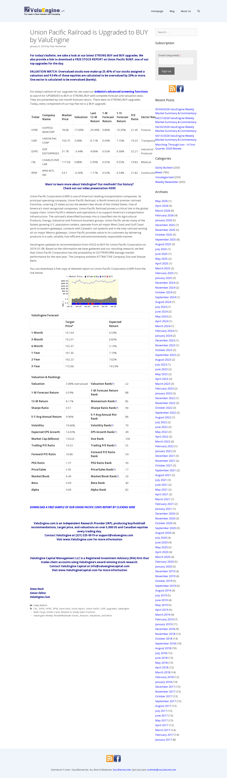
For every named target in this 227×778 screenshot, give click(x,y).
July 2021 (161, 480)
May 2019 (161, 605)
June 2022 (161, 427)
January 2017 (163, 739)
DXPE (41, 608)
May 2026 (161, 201)
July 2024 (161, 307)
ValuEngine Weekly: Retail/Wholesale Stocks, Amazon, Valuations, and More (72, 615)
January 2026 (163, 220)
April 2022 (161, 436)
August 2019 (163, 590)
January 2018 (163, 682)
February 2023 (164, 388)
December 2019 (165, 571)
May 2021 (161, 489)
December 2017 (165, 686)
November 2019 (165, 576)
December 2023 (165, 340)
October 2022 (163, 407)
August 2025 (163, 244)
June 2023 (161, 369)
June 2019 (161, 600)
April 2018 (161, 667)
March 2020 (162, 557)
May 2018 (161, 662)
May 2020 (161, 547)
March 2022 (162, 441)
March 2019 (162, 614)
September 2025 (165, 239)
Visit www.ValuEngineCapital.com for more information (89, 570)
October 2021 (163, 465)
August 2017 (163, 706)
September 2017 (165, 701)
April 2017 (161, 725)
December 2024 (165, 282)
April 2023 (161, 379)
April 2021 (161, 494)
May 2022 (161, 432)
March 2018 (162, 672)
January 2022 (163, 451)
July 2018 (161, 653)
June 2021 (161, 484)
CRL (35, 608)
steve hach (64, 608)
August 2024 (163, 302)
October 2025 (163, 234)
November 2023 (165, 345)
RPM (55, 608)
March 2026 (162, 210)
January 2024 (163, 335)
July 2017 (161, 711)
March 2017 (162, 730)
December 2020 (165, 513)
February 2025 (164, 273)
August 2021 (163, 475)
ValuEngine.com (122, 769)
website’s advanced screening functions (121, 91)
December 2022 (165, 398)
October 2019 (163, 581)
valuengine (123, 608)
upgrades (112, 608)
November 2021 (165, 460)
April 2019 (161, 609)
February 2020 (164, 561)
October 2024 (163, 292)
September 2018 (165, 643)
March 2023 (162, 384)
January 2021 (163, 509)
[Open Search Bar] (198, 11)
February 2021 (164, 504)
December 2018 (165, 629)
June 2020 (161, 542)
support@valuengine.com (161, 769)
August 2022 (163, 417)
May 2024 (161, 316)
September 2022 (165, 412)
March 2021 (162, 499)
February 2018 (164, 677)
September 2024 (165, 297)
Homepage (157, 11)
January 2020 (163, 566)
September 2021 (165, 470)
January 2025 (163, 278)
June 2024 (161, 311)
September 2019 (165, 586)
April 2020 (161, 552)
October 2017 (163, 696)
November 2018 (165, 634)
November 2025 (165, 230)
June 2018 (161, 658)
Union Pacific (92, 608)
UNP (103, 608)
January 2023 (163, 393)
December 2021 (165, 456)
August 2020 (163, 533)
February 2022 (164, 446)
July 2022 (161, 422)
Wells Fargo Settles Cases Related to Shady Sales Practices (64, 612)
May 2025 (161, 258)
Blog (172, 11)
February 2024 (164, 331)
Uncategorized (164, 177)
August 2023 (163, 359)
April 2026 (161, 206)
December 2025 (165, 225)
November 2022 (165, 403)
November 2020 (165, 518)
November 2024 (165, 287)
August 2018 (163, 648)
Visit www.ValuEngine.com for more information (89, 539)
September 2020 (165, 528)
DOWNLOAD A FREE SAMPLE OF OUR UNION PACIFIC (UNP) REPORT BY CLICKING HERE (82, 507)
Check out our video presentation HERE (89, 188)
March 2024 (162, 326)
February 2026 (164, 215)
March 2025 (162, 268)
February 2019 (164, 619)
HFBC (49, 608)
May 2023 (161, 374)
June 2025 (161, 254)
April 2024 (161, 321)
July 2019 (161, 595)
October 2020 (163, 523)
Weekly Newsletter (166, 182)
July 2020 (161, 537)
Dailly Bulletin (40, 605)
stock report (78, 608)
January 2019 (163, 624)
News (158, 172)
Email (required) (169, 55)
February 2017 (164, 735)
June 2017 (161, 715)
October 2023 (163, 350)
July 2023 (161, 364)
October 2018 (163, 638)
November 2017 (165, 691)
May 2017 (161, 720)
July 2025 (161, 249)
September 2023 (165, 355)
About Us (186, 11)
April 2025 (161, 263)
